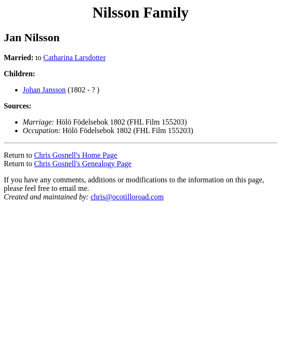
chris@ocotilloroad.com (127, 197)
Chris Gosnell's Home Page (75, 155)
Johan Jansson (44, 90)
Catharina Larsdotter (75, 58)
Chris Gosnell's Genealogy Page (83, 164)
